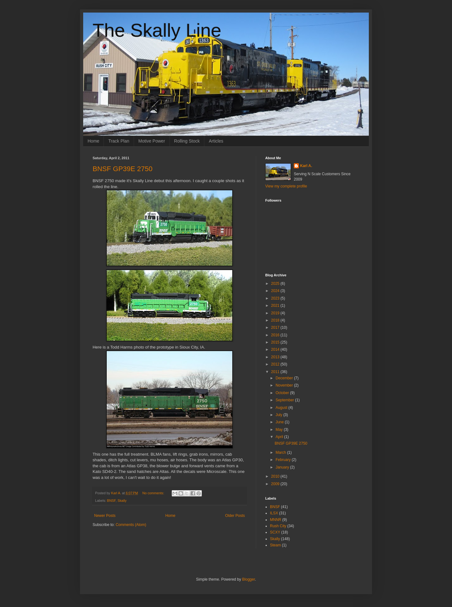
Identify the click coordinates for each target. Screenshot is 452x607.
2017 (276, 327)
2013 (276, 357)
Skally (121, 500)
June (280, 422)
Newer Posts (105, 515)
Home (93, 141)
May (280, 429)
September (285, 400)
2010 (276, 476)
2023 (276, 298)
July (279, 415)
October (283, 393)
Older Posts (235, 515)
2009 (276, 484)
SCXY (275, 532)
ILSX (274, 513)
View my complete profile (286, 186)
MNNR (275, 520)
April (280, 437)
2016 (276, 335)
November (285, 385)
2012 (276, 364)
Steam (275, 545)
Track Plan (118, 141)
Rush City (278, 526)
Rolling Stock (187, 141)
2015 (276, 342)
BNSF (111, 500)
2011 (276, 372)
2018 (276, 320)
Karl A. (306, 166)
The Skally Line (157, 30)
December (285, 378)
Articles (216, 141)
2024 (276, 291)
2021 (276, 305)
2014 (276, 349)
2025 (276, 283)
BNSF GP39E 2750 (123, 169)
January (283, 467)
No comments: (153, 493)
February (284, 460)
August (282, 407)
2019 (276, 313)
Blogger (248, 579)
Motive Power (151, 141)
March (281, 452)
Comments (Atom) (131, 525)
